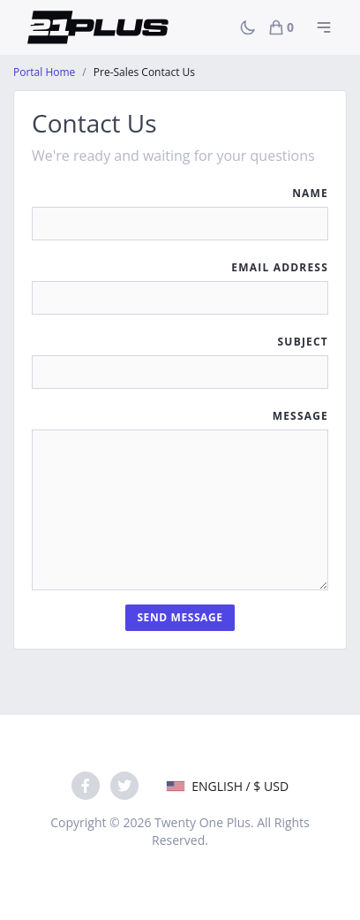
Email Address (279, 267)
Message (300, 415)
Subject (303, 341)
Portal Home (44, 72)
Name (310, 193)
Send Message (179, 617)
